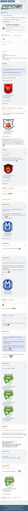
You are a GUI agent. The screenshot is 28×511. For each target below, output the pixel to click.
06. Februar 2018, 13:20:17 (7, 245)
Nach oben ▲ (21, 506)
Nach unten (4, 35)
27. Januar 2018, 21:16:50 (7, 190)
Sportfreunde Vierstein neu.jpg (9, 488)
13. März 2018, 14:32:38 (6, 333)
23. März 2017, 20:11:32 (6, 41)
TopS (3, 39)
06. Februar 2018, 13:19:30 (8, 206)
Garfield (4, 63)
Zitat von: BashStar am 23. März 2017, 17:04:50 (14, 69)
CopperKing (5, 204)
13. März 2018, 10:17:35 (6, 317)
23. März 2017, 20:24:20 (7, 65)
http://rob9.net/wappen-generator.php (11, 72)
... (20, 35)
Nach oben (3, 497)
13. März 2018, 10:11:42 (6, 302)
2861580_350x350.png (8, 95)
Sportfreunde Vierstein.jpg (8, 386)
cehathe (17, 19)
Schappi (4, 188)
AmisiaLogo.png (7, 233)
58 (21, 35)
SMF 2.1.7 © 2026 (10, 507)
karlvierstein (5, 331)
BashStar (4, 426)
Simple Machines (17, 507)
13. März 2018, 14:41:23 (6, 428)
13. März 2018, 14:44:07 (6, 453)
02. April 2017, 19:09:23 (7, 110)
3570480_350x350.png (8, 175)
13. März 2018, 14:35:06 (7, 365)
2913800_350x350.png (8, 131)
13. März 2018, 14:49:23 (7, 468)
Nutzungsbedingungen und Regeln (12, 506)
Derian (4, 108)
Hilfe (4, 506)
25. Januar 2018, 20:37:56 (8, 152)
